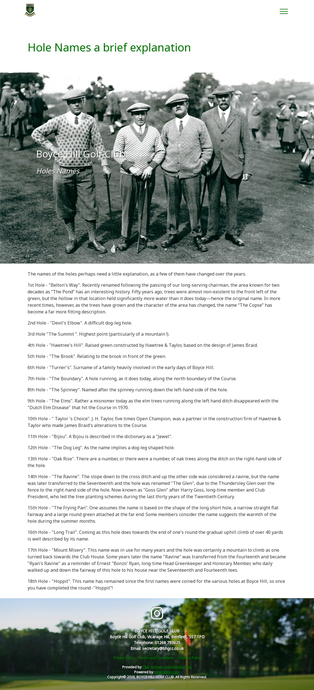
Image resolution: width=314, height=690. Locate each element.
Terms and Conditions (156, 657)
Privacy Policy (124, 657)
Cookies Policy (189, 657)
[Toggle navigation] (283, 10)
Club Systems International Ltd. (167, 667)
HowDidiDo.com (167, 672)
